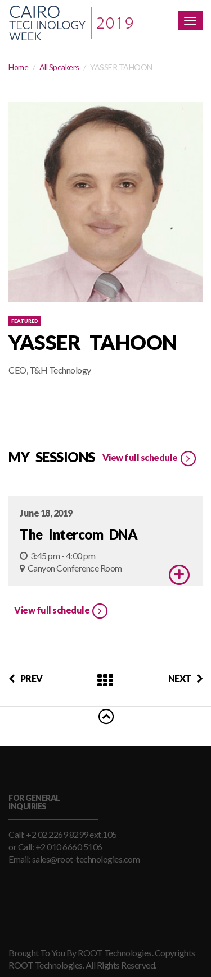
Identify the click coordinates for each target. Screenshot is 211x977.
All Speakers (59, 67)
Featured (24, 321)
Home (18, 67)
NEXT (185, 678)
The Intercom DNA (78, 534)
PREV (25, 678)
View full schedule (149, 459)
